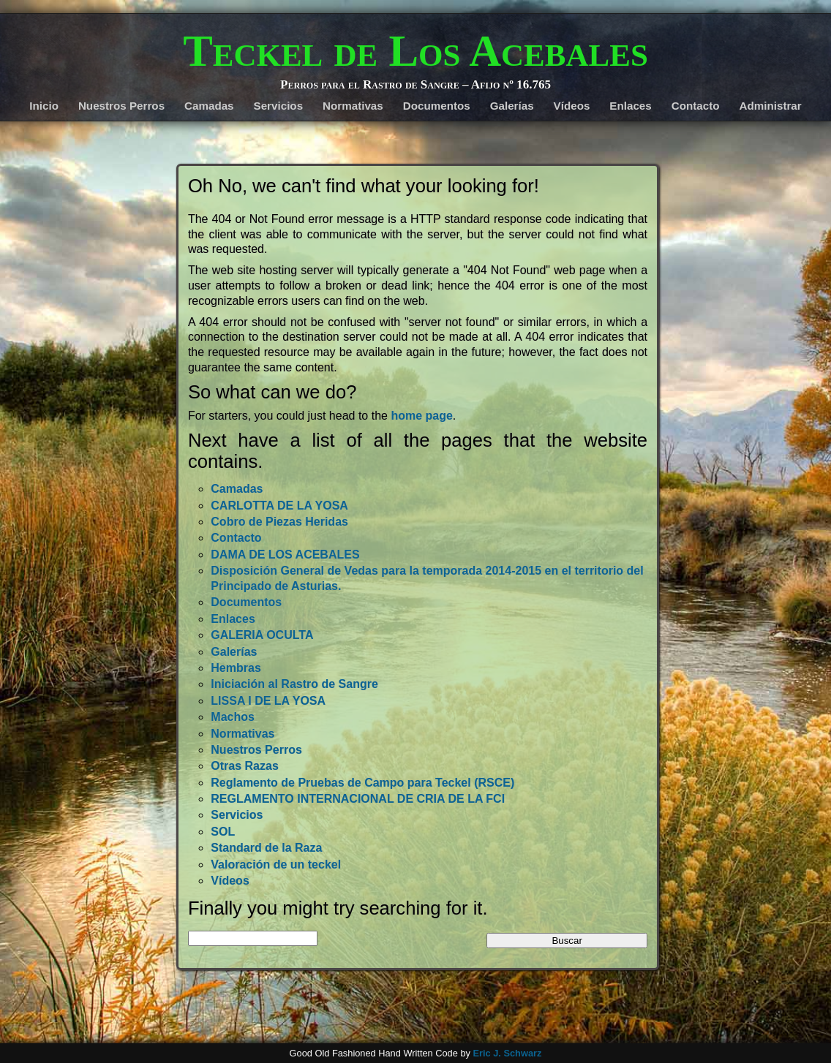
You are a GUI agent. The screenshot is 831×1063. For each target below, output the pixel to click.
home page (421, 415)
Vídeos (572, 105)
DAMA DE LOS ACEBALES (285, 554)
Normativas (353, 105)
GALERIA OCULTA (262, 635)
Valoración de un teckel (276, 864)
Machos (233, 717)
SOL (223, 831)
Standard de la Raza (266, 847)
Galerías (512, 105)
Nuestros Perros (121, 105)
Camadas (209, 105)
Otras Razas (245, 766)
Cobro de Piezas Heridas (279, 521)
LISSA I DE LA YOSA (268, 701)
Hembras (235, 668)
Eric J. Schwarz (507, 1053)
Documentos (436, 105)
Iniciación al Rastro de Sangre (294, 684)
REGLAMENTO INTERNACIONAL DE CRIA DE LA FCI (358, 798)
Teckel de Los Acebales (415, 50)
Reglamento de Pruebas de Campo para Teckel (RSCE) (362, 782)
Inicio (44, 105)
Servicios (279, 105)
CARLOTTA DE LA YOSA (279, 505)
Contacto (696, 105)
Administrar (770, 105)
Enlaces (630, 105)
